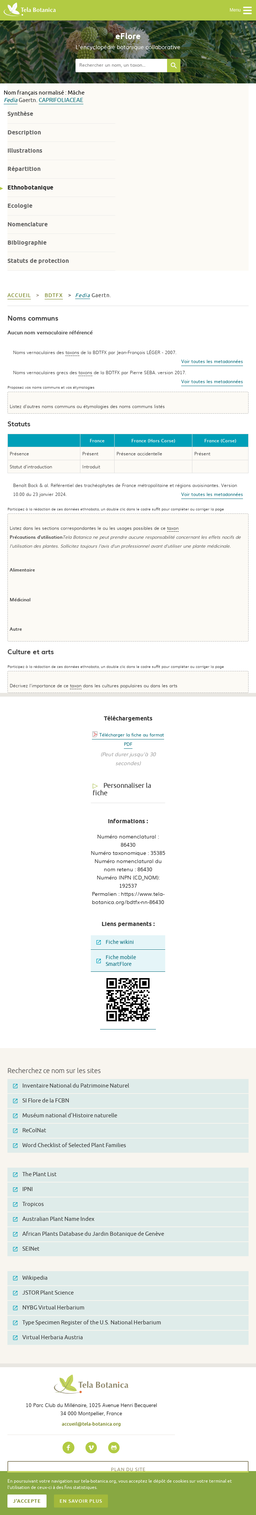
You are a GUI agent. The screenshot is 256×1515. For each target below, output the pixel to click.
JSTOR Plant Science (43, 1292)
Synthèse (20, 113)
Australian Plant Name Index (54, 1219)
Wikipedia (30, 1278)
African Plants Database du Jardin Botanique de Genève (88, 1234)
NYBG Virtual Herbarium (48, 1307)
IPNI (23, 1189)
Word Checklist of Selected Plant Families (69, 1145)
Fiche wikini (115, 942)
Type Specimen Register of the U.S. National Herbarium (87, 1322)
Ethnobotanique (30, 187)
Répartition (24, 168)
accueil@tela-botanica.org (91, 1424)
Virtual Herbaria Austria (48, 1337)
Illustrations (24, 150)
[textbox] (121, 65)
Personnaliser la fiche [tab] (122, 790)
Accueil (19, 295)
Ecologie (19, 205)
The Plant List (35, 1174)
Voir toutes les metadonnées (212, 361)
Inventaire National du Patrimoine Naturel (71, 1085)
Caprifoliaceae (61, 100)
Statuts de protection (38, 260)
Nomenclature (27, 224)
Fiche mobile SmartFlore (116, 960)
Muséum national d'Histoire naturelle (65, 1115)
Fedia (10, 100)
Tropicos (28, 1204)
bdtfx (54, 295)
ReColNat (29, 1130)
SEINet (26, 1249)
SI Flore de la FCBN (41, 1100)
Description (24, 132)
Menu (241, 10)
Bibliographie (27, 242)
